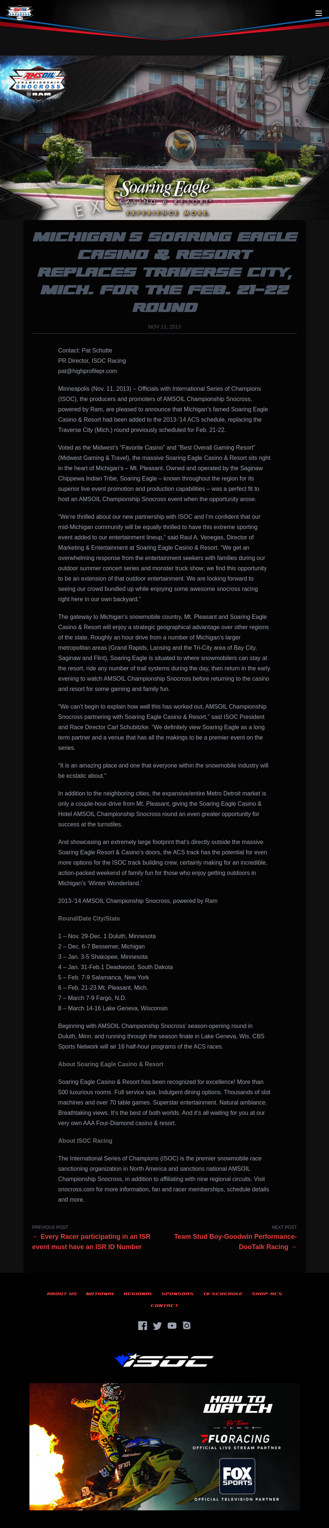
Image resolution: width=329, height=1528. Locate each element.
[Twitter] (157, 1325)
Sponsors (177, 1294)
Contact (164, 1305)
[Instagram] (186, 1325)
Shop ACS (267, 1294)
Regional (138, 1294)
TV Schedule (223, 1294)
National (100, 1294)
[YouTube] (172, 1325)
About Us (62, 1294)
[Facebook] (142, 1325)
